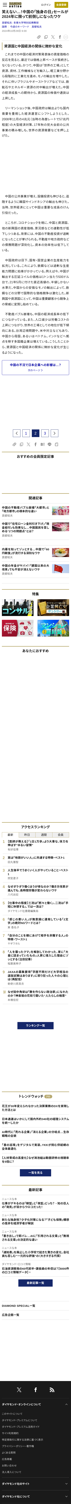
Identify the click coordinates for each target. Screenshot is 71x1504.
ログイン (46, 5)
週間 (44, 834)
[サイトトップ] (14, 4)
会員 (61, 834)
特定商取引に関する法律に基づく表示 (22, 1439)
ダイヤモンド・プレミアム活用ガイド (21, 1426)
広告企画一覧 (10, 1314)
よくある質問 (9, 1452)
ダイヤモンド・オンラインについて (21, 1404)
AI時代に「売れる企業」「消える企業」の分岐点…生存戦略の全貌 (35, 1133)
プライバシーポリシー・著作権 (18, 1446)
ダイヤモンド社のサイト (16, 1483)
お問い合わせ (9, 1465)
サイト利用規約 (10, 1433)
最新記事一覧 (35, 1283)
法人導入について (11, 1472)
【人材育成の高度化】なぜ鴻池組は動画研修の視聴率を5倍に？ (35, 1159)
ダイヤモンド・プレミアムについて (19, 1420)
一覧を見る (35, 1172)
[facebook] (35, 1390)
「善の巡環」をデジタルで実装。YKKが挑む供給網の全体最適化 (35, 1146)
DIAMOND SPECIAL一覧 (18, 1305)
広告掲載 (7, 1459)
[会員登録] (61, 5)
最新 (10, 834)
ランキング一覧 (35, 1025)
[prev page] (16, 433)
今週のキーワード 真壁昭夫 (26, 26)
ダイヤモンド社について (16, 1496)
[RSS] (52, 1390)
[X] (19, 1390)
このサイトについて (12, 1413)
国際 (4, 26)
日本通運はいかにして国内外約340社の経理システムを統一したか (35, 1120)
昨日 (27, 834)
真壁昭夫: (20, 22)
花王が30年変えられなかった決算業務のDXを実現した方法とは (35, 1107)
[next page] (54, 433)
